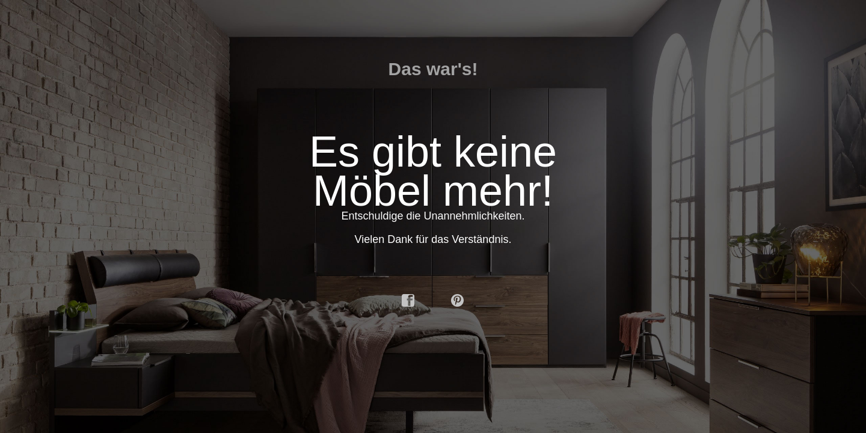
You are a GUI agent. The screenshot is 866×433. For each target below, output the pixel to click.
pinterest (457, 300)
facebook (408, 300)
